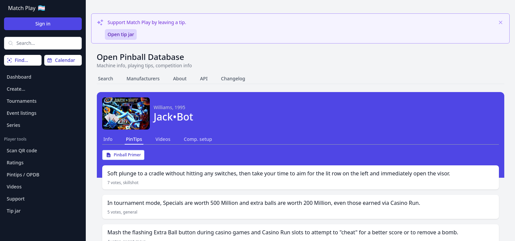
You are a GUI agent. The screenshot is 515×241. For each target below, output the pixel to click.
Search (105, 78)
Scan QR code (22, 150)
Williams (163, 107)
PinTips (134, 139)
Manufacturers (143, 78)
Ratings (15, 162)
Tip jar (14, 211)
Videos (14, 186)
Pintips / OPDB (23, 174)
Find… (17, 60)
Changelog (233, 78)
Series (13, 125)
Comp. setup (198, 139)
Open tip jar (121, 34)
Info (108, 139)
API (204, 78)
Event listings (22, 113)
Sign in (42, 23)
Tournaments (22, 101)
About (180, 78)
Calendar (61, 60)
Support (16, 198)
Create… (16, 89)
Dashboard (19, 77)
